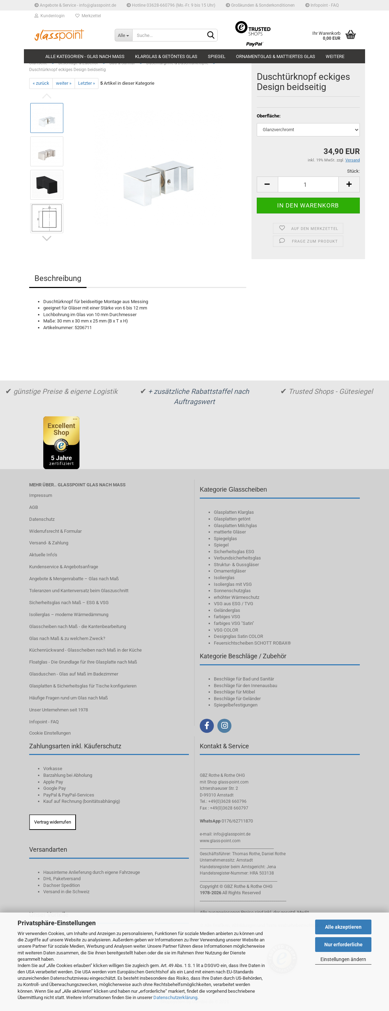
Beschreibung (57, 278)
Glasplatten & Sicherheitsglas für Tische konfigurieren (82, 686)
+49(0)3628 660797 (229, 808)
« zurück (41, 83)
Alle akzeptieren (343, 927)
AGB (33, 507)
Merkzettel (88, 15)
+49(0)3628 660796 (227, 801)
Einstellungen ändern (343, 959)
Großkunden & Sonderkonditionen (260, 5)
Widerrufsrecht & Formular (55, 531)
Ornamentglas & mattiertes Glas (275, 56)
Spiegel (216, 56)
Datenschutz (42, 519)
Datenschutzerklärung (175, 997)
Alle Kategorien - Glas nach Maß (85, 56)
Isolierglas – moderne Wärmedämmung (68, 614)
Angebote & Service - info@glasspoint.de (75, 5)
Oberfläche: (269, 116)
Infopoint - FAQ (322, 5)
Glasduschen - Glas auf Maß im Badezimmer (73, 674)
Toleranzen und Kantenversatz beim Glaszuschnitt (78, 590)
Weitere (335, 56)
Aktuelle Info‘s (43, 554)
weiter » (63, 83)
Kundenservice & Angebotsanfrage (63, 566)
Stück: (353, 171)
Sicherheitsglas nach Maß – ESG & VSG (69, 602)
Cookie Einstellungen (50, 733)
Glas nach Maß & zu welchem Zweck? (67, 638)
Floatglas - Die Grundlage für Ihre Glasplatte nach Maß (83, 662)
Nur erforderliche (343, 944)
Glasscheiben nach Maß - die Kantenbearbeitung (77, 626)
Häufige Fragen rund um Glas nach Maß (68, 697)
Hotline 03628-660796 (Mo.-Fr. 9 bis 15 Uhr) (171, 5)
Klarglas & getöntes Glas (166, 56)
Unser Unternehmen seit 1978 (58, 709)
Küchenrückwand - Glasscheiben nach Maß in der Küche (85, 650)
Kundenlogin (49, 15)
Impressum (40, 495)
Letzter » (86, 83)
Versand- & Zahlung (48, 542)
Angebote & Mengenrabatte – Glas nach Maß (74, 578)
